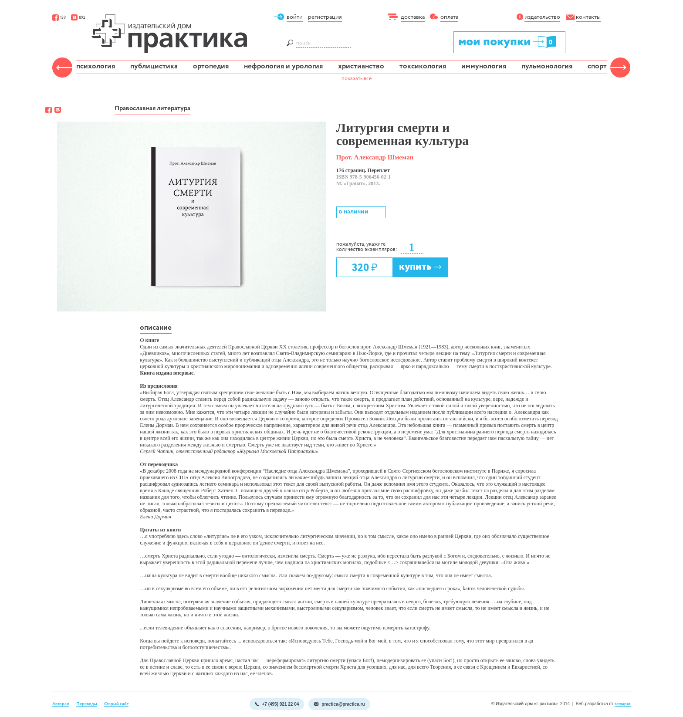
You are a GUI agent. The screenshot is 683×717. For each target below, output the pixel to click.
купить (420, 266)
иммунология (483, 66)
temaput (623, 704)
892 (78, 17)
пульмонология (546, 66)
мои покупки (507, 41)
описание (156, 327)
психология (95, 66)
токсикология (422, 66)
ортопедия (211, 66)
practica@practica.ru (339, 704)
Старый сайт (116, 704)
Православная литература (152, 108)
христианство (361, 66)
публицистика (154, 66)
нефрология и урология (283, 66)
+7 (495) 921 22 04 (277, 704)
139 (59, 17)
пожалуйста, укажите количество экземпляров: (366, 247)
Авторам (60, 704)
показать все (357, 78)
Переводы (86, 704)
